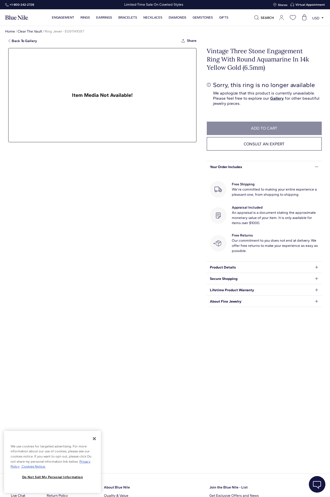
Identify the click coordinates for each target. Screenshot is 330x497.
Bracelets (127, 17)
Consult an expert (264, 143)
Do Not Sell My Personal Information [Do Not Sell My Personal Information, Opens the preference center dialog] (52, 477)
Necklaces (152, 17)
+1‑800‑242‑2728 (22, 4)
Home (10, 31)
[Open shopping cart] (304, 17)
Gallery (277, 98)
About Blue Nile (117, 487)
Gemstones (203, 17)
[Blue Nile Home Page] (16, 17)
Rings (85, 17)
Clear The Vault (30, 31)
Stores (282, 5)
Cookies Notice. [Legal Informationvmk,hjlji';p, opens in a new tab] (33, 466)
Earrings (104, 17)
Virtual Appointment (310, 4)
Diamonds (177, 17)
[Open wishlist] (292, 17)
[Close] (94, 438)
